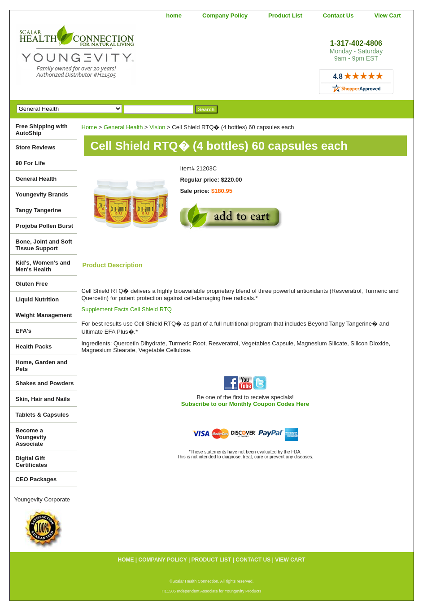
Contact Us (338, 15)
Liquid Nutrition (37, 299)
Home (89, 127)
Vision (157, 127)
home (174, 15)
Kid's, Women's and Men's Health (43, 266)
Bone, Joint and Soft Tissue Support (44, 245)
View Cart (387, 15)
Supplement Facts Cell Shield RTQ (127, 309)
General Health (123, 127)
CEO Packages (36, 479)
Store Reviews (36, 147)
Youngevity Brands (42, 194)
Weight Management (44, 315)
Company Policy (225, 15)
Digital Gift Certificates (32, 461)
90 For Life (30, 163)
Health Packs (34, 346)
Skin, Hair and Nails (43, 399)
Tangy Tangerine (38, 210)
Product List (285, 15)
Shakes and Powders (45, 383)
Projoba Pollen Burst (45, 225)
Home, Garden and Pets (42, 365)
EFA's (24, 330)
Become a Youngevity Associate (31, 437)
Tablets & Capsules (42, 414)
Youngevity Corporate (42, 499)
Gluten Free (32, 283)
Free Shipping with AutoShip (42, 129)
